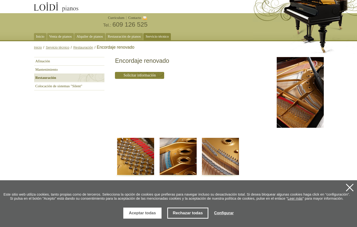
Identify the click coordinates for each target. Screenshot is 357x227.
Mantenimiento (46, 69)
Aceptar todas (142, 213)
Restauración (83, 47)
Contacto (134, 18)
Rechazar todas (188, 213)
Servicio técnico (58, 47)
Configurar (224, 213)
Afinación (42, 61)
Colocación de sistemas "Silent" (58, 86)
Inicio (38, 47)
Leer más (295, 198)
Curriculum (116, 18)
